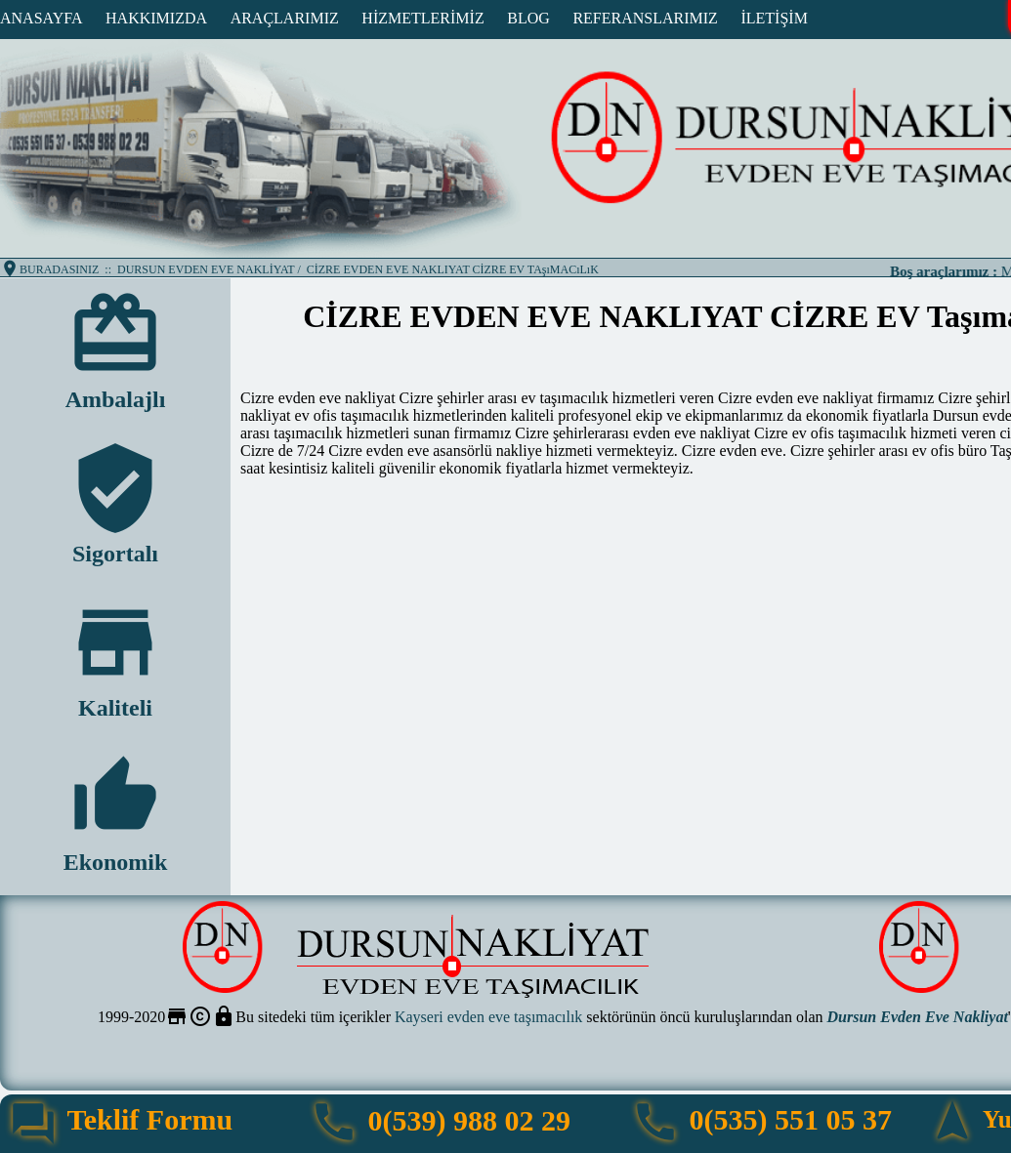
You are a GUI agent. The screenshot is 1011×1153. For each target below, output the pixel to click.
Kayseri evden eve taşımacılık (488, 1017)
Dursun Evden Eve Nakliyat (917, 1017)
